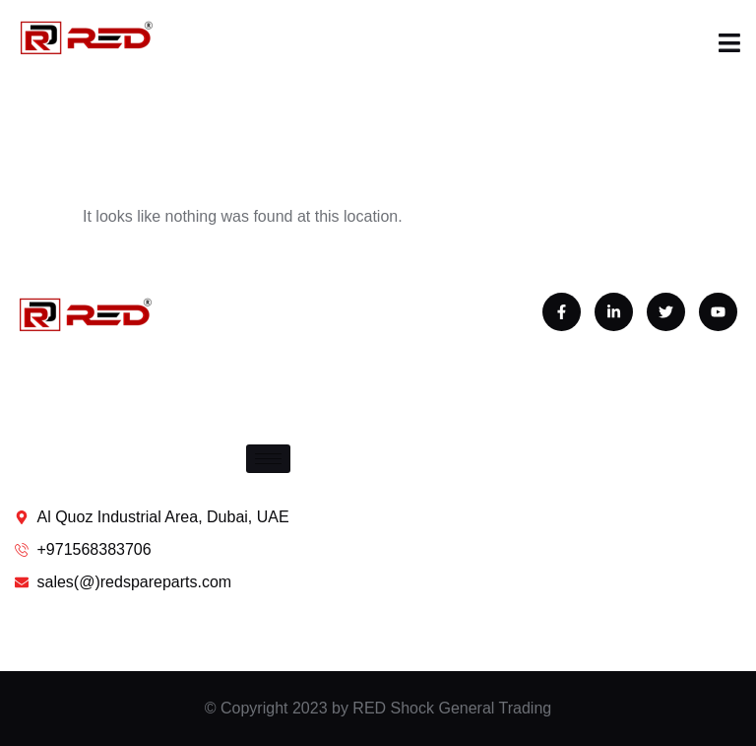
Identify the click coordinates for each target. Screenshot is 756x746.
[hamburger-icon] (268, 458)
